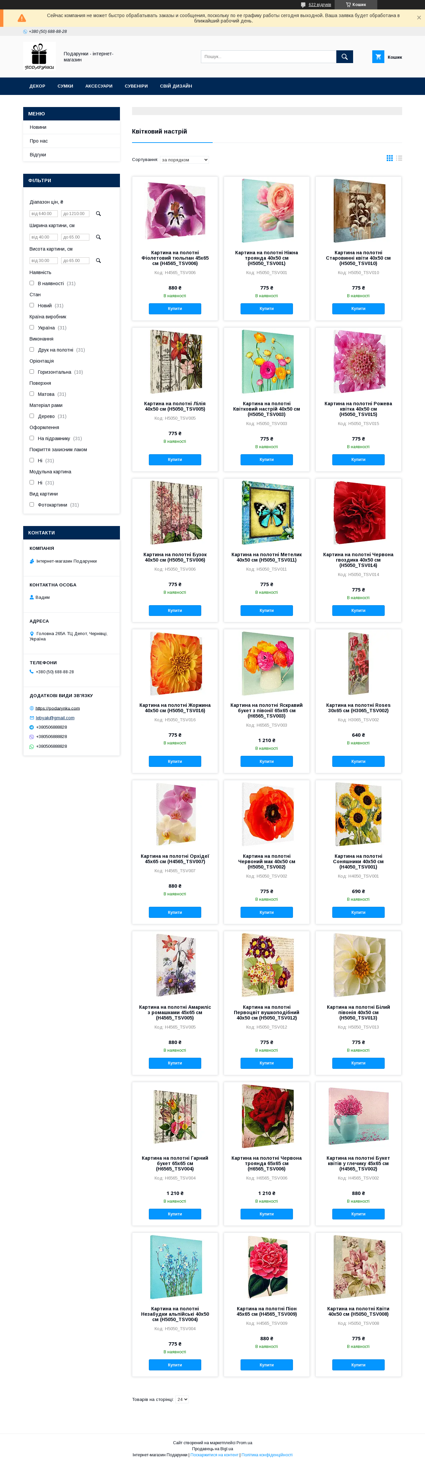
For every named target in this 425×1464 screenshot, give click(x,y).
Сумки (65, 86)
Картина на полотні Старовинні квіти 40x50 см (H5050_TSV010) (358, 258)
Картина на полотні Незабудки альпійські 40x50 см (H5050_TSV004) (175, 1314)
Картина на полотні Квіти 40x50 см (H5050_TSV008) (358, 1311)
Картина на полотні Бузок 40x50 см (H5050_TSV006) (175, 557)
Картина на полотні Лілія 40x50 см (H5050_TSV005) (175, 406)
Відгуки (38, 154)
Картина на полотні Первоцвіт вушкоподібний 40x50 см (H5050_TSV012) (266, 1012)
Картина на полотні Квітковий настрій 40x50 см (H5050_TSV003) (266, 409)
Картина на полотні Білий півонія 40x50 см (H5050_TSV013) (358, 1012)
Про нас (39, 141)
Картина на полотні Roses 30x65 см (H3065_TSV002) (358, 707)
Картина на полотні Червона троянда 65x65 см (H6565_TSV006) (266, 1163)
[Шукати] (344, 56)
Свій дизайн (176, 86)
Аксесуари (99, 86)
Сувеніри (136, 86)
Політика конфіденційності (267, 1455)
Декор (37, 86)
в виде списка (399, 159)
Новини (38, 127)
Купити (175, 308)
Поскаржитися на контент (214, 1455)
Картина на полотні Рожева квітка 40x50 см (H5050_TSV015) (358, 409)
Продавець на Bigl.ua (212, 1449)
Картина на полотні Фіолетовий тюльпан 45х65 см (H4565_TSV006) (175, 258)
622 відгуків (320, 4)
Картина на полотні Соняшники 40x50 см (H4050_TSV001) (358, 861)
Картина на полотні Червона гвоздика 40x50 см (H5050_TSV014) (358, 560)
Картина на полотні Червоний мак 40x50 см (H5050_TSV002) (266, 861)
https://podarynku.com (58, 708)
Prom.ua (244, 1443)
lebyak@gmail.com (55, 717)
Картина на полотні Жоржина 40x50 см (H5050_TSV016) (175, 707)
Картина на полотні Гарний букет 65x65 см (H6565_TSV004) (175, 1163)
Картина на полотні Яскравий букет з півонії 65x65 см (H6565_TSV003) (266, 710)
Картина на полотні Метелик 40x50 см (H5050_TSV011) (266, 557)
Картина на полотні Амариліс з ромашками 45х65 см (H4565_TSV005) (175, 1012)
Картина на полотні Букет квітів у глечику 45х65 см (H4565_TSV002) (358, 1163)
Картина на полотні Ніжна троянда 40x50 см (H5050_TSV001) (266, 258)
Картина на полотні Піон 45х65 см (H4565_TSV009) (267, 1311)
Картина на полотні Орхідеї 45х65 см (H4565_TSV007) (175, 858)
